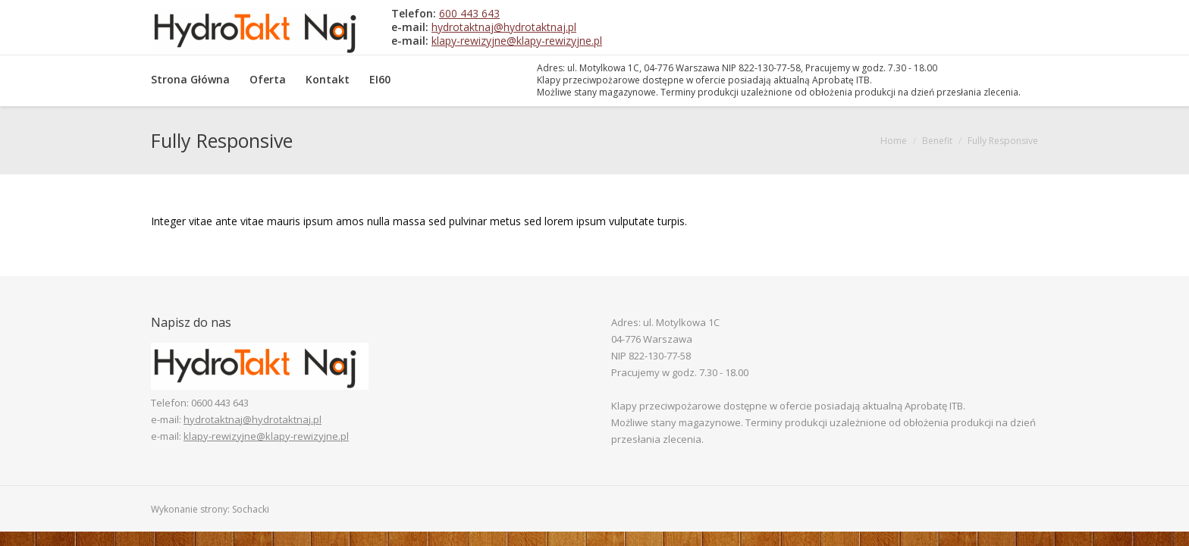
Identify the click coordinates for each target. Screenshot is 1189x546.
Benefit (937, 140)
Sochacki (250, 509)
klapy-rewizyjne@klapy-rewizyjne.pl (516, 40)
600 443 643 (469, 13)
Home (893, 140)
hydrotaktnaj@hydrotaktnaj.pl (503, 27)
